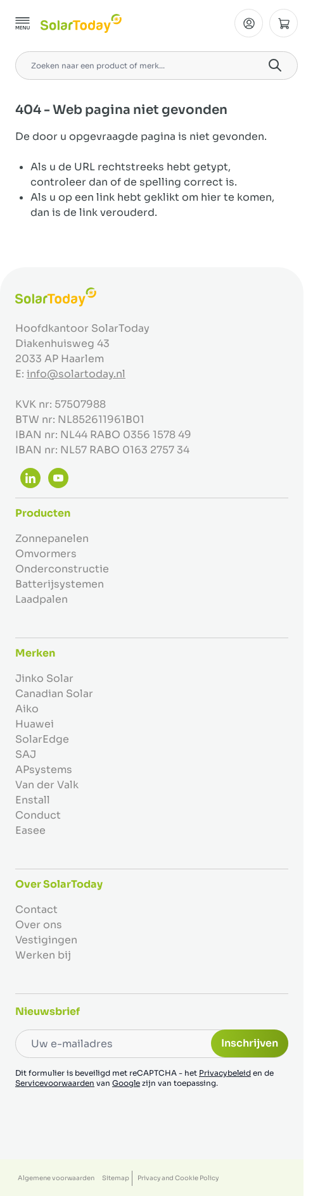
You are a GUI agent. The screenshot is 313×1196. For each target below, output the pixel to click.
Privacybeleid (225, 1073)
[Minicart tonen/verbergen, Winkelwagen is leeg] (283, 23)
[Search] (275, 65)
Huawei (34, 724)
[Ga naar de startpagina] (81, 23)
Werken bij (43, 955)
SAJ (25, 754)
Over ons (38, 924)
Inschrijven (249, 1043)
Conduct (38, 815)
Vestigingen (46, 940)
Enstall (32, 800)
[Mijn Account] (248, 23)
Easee (30, 830)
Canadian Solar (54, 693)
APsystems (43, 769)
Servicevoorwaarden (54, 1083)
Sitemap (115, 1178)
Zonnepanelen (52, 538)
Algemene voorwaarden (56, 1178)
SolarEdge (42, 739)
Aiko (27, 708)
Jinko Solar (44, 678)
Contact (36, 909)
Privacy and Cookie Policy (178, 1178)
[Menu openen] (22, 23)
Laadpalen (41, 599)
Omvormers (46, 553)
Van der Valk (47, 784)
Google (126, 1083)
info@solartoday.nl (76, 374)
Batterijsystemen (59, 584)
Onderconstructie (62, 569)
